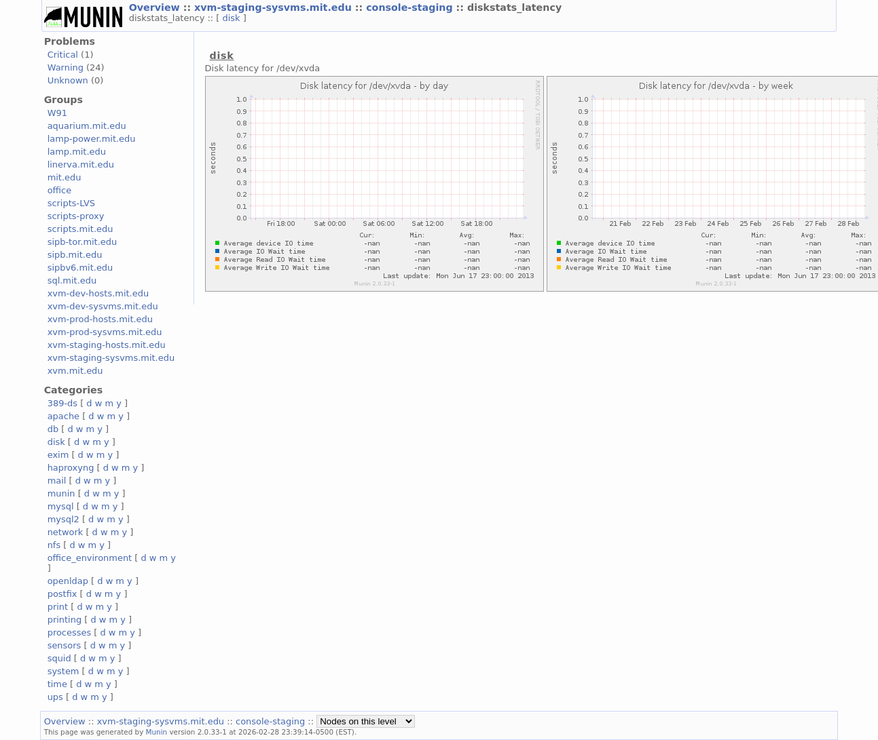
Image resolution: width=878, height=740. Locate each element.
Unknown (68, 80)
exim (58, 455)
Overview (156, 7)
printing (64, 620)
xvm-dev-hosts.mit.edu (98, 293)
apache (63, 416)
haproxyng (71, 468)
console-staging (411, 7)
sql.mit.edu (72, 280)
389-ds (62, 403)
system (63, 671)
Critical (63, 55)
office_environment (90, 558)
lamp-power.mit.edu (92, 139)
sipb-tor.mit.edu (82, 242)
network (66, 532)
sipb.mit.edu (75, 255)
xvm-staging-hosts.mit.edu (107, 345)
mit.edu (64, 177)
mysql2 (63, 519)
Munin (157, 732)
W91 (57, 113)
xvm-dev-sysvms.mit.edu (103, 306)
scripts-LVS (71, 203)
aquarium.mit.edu (87, 126)
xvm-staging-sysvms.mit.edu (274, 7)
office (60, 190)
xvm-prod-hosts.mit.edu (100, 319)
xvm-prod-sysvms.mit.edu (105, 332)
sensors (64, 645)
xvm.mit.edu (75, 371)
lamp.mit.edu (77, 152)
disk (233, 18)
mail (57, 480)
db (53, 429)
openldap (68, 581)
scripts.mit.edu (80, 229)
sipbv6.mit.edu (80, 267)
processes (70, 632)
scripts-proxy (76, 216)
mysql (61, 506)
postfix (62, 594)
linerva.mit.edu (81, 164)
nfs (54, 545)
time (57, 684)
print (58, 607)
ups (55, 697)
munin (61, 493)
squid (59, 658)
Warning (66, 67)
